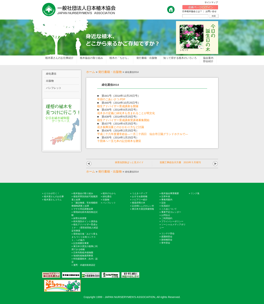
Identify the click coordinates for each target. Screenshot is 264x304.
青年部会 (165, 243)
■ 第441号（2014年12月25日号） (118, 95)
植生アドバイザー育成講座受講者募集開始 (123, 120)
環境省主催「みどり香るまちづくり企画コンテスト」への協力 (85, 237)
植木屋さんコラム (53, 199)
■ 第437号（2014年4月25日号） (118, 123)
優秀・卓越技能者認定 (84, 265)
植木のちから (109, 193)
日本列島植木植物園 (83, 252)
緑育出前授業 (80, 218)
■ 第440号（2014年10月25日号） (118, 102)
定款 (163, 202)
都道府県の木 (138, 202)
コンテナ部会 (168, 233)
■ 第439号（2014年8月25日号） (118, 109)
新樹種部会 (166, 239)
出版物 (106, 199)
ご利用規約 (166, 218)
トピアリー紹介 (139, 199)
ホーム (90, 71)
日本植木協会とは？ (192, 11)
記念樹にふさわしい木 (143, 206)
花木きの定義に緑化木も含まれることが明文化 (126, 113)
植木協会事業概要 (170, 193)
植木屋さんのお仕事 (54, 196)
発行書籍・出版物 (110, 71)
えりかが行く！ (51, 193)
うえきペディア (139, 193)
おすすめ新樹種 (139, 196)
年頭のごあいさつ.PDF (111, 99)
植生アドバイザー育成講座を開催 (117, 106)
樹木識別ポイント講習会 (85, 221)
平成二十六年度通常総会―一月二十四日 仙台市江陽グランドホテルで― (142, 134)
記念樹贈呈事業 (81, 243)
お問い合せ (211, 11)
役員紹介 (165, 206)
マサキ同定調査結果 (83, 209)
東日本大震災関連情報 (143, 209)
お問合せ (165, 215)
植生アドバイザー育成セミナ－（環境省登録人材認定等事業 (85, 227)
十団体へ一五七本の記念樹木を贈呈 (119, 140)
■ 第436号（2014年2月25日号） (118, 130)
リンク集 (195, 193)
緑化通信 (107, 196)
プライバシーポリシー (172, 221)
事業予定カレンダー (171, 212)
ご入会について (169, 209)
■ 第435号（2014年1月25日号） (118, 137)
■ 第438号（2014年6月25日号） (118, 116)
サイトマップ (212, 2)
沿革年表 (165, 196)
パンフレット (109, 202)
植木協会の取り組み (83, 193)
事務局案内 (166, 199)
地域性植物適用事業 (83, 255)
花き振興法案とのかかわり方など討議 (120, 127)
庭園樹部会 (166, 236)
